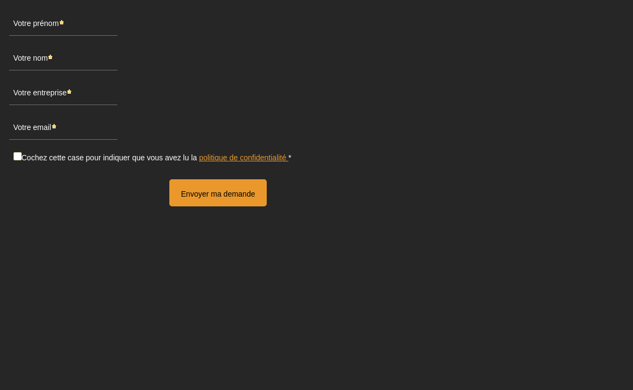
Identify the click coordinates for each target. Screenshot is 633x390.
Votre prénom (36, 23)
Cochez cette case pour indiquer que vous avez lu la (155, 157)
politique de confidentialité (243, 157)
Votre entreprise (40, 92)
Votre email (32, 127)
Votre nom (31, 58)
